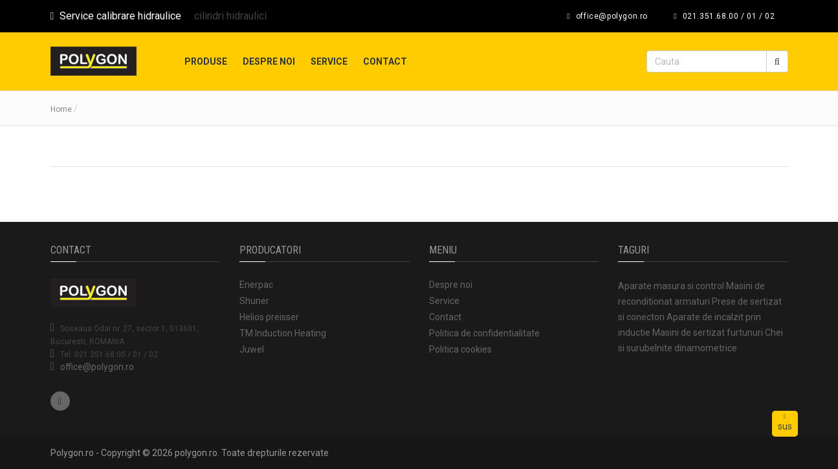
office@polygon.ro (97, 367)
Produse (205, 61)
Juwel (251, 349)
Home (61, 109)
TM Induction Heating (282, 333)
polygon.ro (196, 453)
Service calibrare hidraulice (116, 16)
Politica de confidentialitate (484, 333)
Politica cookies (460, 349)
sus (785, 422)
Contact (385, 61)
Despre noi (269, 61)
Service (329, 61)
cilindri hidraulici (230, 16)
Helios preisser (269, 317)
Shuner (254, 301)
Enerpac (256, 284)
